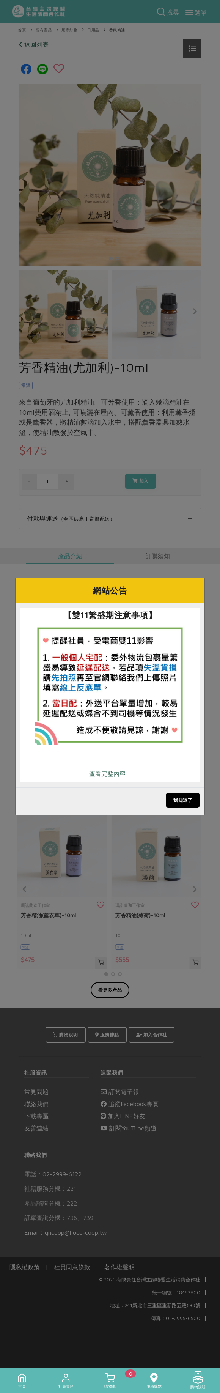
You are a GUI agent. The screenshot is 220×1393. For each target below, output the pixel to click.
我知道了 (182, 800)
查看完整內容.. (108, 773)
